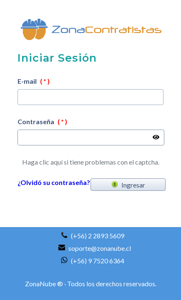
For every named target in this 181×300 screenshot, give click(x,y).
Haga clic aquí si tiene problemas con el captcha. (90, 162)
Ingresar (128, 185)
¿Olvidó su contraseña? (54, 182)
